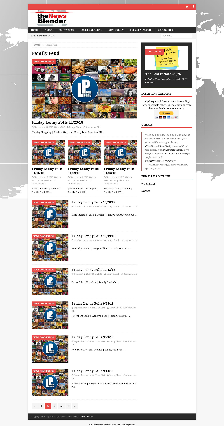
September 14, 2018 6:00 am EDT (89, 375)
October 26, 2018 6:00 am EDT (88, 206)
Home (34, 29)
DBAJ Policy (116, 29)
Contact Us (66, 29)
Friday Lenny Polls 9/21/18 (92, 337)
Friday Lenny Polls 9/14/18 (92, 371)
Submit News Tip (141, 29)
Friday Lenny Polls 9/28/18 (92, 303)
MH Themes (87, 416)
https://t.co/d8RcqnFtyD (157, 146)
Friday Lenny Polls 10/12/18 (93, 269)
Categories (165, 29)
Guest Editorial (91, 29)
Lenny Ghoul (75, 127)
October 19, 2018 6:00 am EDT (88, 240)
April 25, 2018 (152, 168)
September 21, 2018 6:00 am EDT (89, 341)
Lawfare (145, 190)
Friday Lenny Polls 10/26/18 (93, 202)
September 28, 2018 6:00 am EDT (89, 307)
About (49, 29)
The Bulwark (148, 184)
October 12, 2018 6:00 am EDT (88, 274)
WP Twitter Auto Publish (99, 425)
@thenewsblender (172, 149)
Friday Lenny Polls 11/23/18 (57, 122)
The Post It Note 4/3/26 (163, 74)
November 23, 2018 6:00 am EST (49, 127)
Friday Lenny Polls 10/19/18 (93, 236)
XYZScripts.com (128, 425)
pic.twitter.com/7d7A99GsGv (160, 160)
